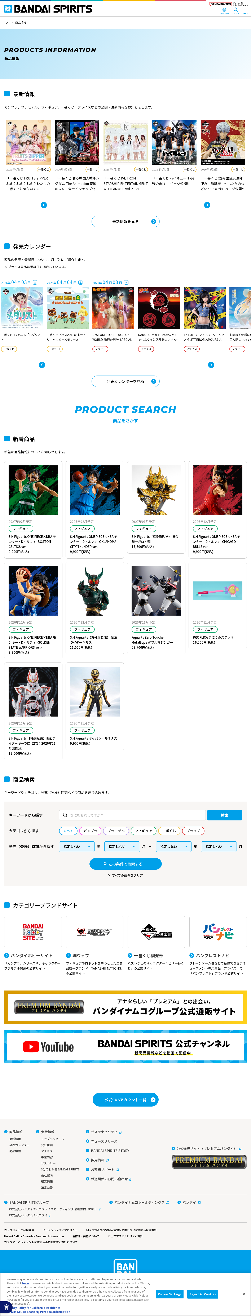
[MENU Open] (245, 11)
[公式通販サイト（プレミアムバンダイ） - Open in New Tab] (209, 1157)
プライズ (100, 349)
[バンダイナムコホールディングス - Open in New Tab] (139, 1202)
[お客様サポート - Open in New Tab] (102, 1169)
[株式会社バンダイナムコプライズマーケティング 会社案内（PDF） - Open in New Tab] (52, 1209)
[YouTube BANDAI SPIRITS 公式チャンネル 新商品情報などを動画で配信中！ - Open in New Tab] (125, 1046)
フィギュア (21, 528)
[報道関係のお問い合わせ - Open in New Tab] (109, 1179)
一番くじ (43, 169)
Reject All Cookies (203, 1294)
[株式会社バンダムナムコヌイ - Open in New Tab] (52, 1215)
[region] (125, 1294)
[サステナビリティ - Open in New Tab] (104, 1132)
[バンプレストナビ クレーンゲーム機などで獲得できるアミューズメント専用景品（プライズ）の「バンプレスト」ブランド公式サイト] (218, 946)
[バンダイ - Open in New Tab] (189, 1202)
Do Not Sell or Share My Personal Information (34, 1236)
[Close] (244, 1294)
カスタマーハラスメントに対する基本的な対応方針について (41, 1242)
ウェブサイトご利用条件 (19, 1230)
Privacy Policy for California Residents (33, 1308)
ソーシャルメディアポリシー (60, 1230)
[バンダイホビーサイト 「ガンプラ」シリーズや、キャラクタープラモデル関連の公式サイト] (33, 943)
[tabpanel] (28, 156)
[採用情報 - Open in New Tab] (97, 1160)
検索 (225, 815)
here (25, 1283)
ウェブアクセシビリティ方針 (125, 1236)
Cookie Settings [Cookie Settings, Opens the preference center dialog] (169, 1294)
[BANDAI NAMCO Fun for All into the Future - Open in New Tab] (229, 5)
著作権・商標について (86, 1236)
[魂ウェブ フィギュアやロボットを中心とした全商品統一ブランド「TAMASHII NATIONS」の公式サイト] (95, 946)
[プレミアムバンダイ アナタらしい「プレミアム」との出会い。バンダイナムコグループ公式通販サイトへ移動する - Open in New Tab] (125, 1007)
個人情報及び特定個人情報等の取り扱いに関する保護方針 (121, 1230)
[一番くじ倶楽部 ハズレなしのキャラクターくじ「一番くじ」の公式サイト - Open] (156, 943)
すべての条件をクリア (127, 875)
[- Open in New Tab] (28, 156)
